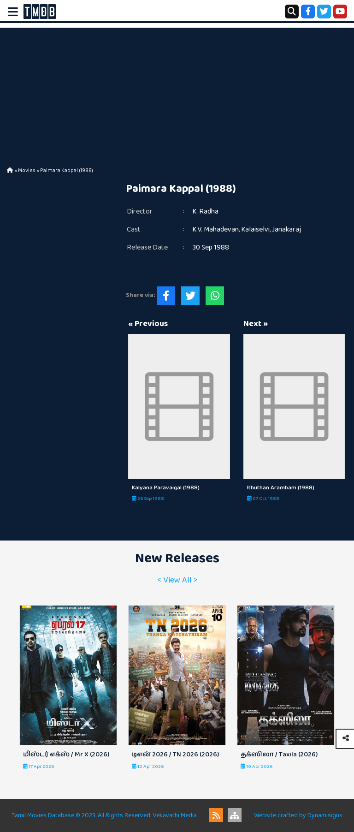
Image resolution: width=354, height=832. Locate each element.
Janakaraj (286, 229)
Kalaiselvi (255, 229)
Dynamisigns (324, 815)
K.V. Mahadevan (215, 229)
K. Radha (205, 211)
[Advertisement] (177, 92)
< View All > (177, 580)
